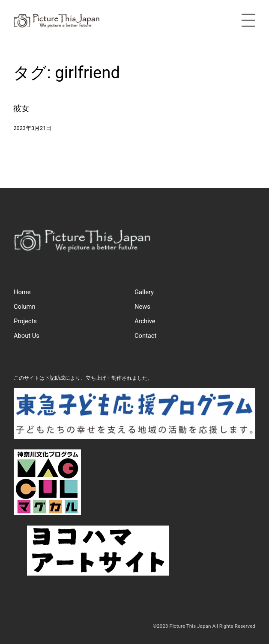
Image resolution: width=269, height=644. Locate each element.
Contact (145, 336)
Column (25, 306)
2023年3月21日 (32, 128)
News (142, 306)
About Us (26, 336)
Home (22, 292)
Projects (25, 321)
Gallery (144, 292)
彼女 (21, 108)
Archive (144, 321)
